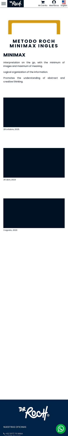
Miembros (54, 3)
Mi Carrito (42, 3)
